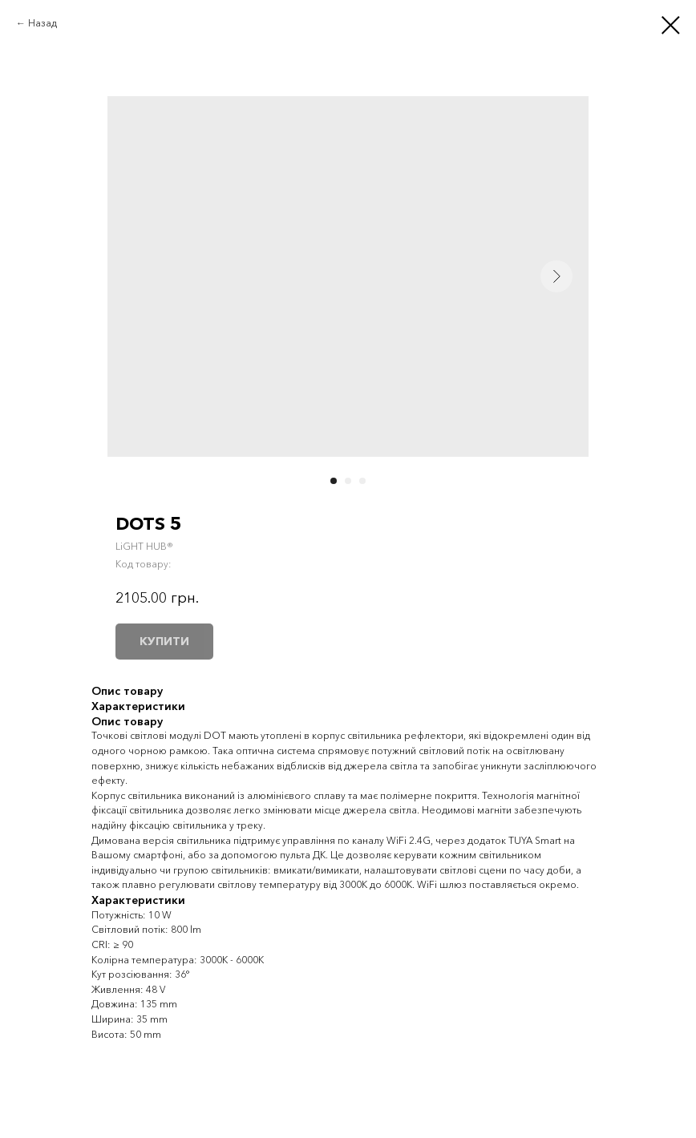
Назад (42, 23)
